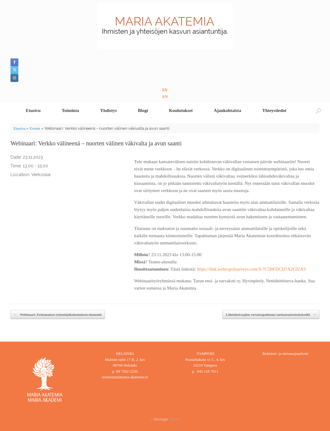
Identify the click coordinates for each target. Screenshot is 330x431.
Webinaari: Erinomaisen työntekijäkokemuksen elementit (58, 314)
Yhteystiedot (274, 110)
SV (165, 90)
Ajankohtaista (227, 110)
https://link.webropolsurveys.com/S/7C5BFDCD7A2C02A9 (251, 269)
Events (34, 128)
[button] (318, 110)
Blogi (143, 110)
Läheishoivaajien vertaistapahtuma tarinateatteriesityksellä (271, 314)
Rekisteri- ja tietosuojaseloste (285, 353)
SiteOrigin (161, 419)
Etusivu (33, 110)
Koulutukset (181, 110)
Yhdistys (108, 110)
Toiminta (70, 110)
